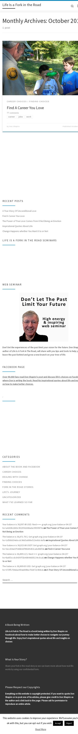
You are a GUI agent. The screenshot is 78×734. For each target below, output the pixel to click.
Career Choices (11, 471)
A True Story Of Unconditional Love (19, 210)
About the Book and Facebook (21, 466)
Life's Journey (11, 492)
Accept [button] (58, 723)
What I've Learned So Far (17, 502)
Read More (40, 729)
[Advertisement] (36, 167)
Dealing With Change (15, 476)
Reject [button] (69, 723)
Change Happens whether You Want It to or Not (25, 231)
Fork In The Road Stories (17, 487)
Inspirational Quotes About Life (17, 226)
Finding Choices (12, 481)
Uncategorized (11, 497)
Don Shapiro (14, 126)
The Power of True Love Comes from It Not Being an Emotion (31, 221)
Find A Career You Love (25, 107)
